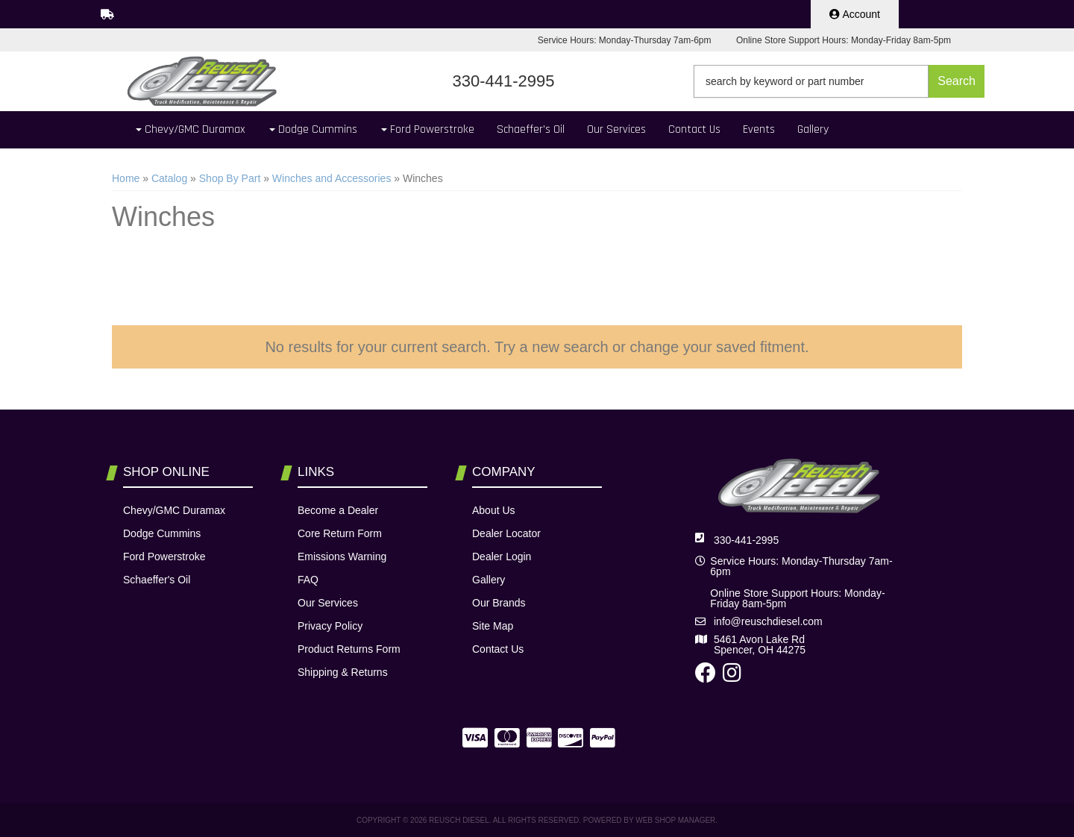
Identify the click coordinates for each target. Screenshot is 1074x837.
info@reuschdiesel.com (768, 621)
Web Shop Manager (675, 820)
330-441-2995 (746, 540)
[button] (839, 81)
